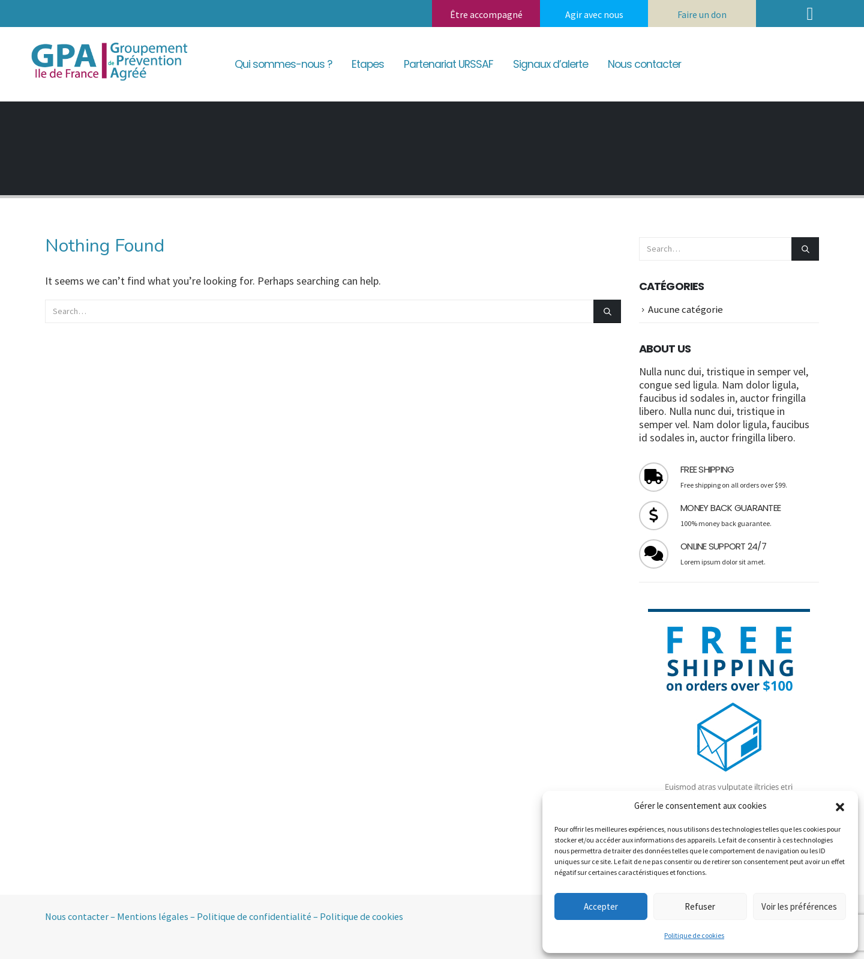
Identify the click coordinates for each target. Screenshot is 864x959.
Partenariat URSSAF (448, 64)
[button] (840, 806)
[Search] (607, 311)
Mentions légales (152, 916)
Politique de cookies (694, 935)
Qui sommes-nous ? (283, 64)
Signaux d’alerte (550, 64)
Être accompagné (486, 14)
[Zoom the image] (108, 42)
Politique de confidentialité (254, 916)
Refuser (700, 906)
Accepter (601, 906)
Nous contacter (644, 64)
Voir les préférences (799, 906)
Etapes (368, 64)
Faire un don (702, 14)
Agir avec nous (594, 14)
